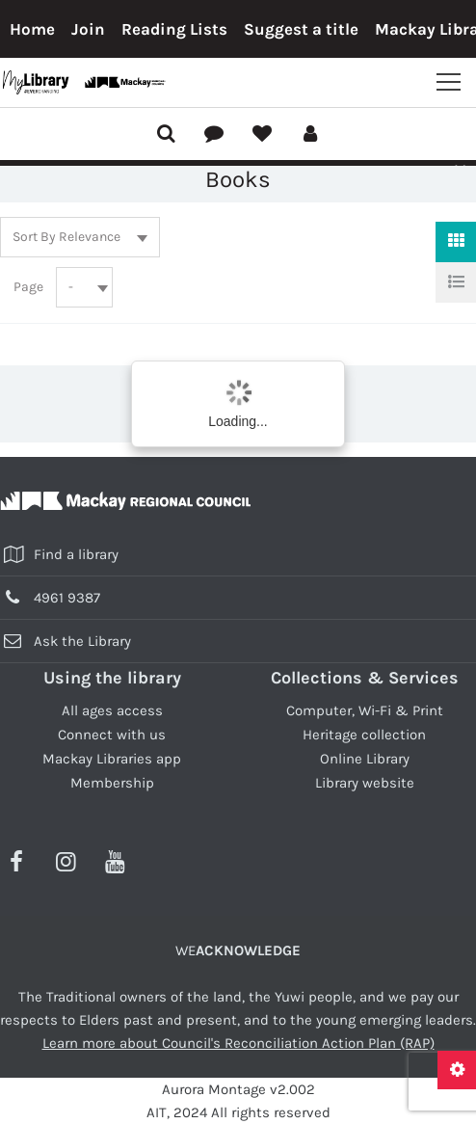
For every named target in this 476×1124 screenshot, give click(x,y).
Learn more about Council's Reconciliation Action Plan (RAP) (238, 1043)
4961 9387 (67, 597)
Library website (364, 782)
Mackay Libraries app (111, 758)
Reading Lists (174, 29)
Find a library (76, 554)
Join (88, 29)
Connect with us (112, 734)
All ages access (112, 710)
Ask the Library (82, 641)
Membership (112, 782)
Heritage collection (364, 734)
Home (32, 29)
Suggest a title (301, 29)
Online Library (365, 758)
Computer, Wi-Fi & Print (364, 710)
